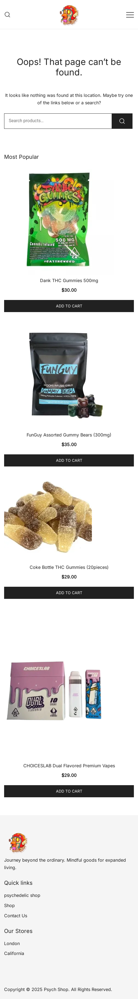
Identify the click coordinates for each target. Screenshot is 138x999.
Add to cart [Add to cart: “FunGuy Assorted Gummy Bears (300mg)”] (69, 460)
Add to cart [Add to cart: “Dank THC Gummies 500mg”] (69, 306)
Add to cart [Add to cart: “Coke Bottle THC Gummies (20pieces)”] (69, 592)
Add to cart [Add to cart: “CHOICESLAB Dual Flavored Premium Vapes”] (69, 791)
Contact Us (15, 915)
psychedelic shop (22, 895)
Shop (9, 905)
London (12, 943)
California (14, 953)
